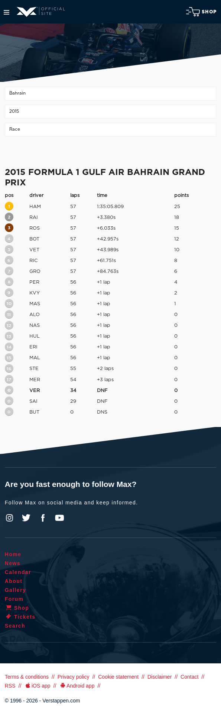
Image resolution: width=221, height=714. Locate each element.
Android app (76, 686)
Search (15, 626)
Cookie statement (118, 677)
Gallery (15, 590)
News (12, 563)
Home (13, 554)
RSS (10, 686)
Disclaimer (159, 677)
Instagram (9, 518)
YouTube (59, 518)
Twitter (26, 518)
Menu (6, 12)
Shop (201, 11)
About (13, 581)
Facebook (43, 518)
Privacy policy (74, 677)
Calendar (18, 572)
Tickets (20, 617)
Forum (14, 599)
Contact (189, 677)
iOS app (37, 686)
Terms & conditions (27, 677)
